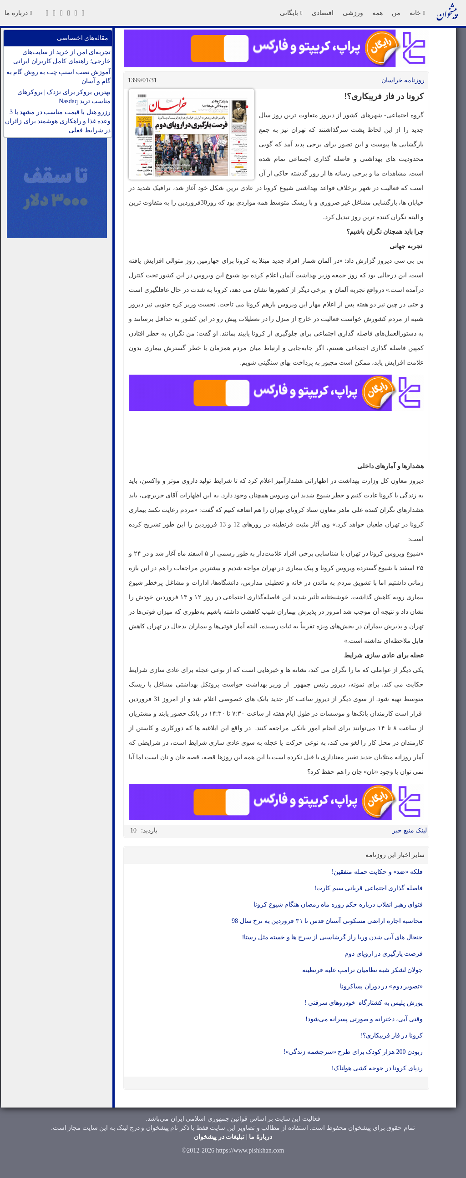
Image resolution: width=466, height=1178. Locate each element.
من (396, 12)
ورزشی (353, 12)
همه (377, 12)
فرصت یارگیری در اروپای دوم (383, 953)
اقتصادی (323, 12)
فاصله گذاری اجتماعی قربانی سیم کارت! (368, 888)
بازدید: (149, 830)
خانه (417, 12)
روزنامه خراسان (403, 80)
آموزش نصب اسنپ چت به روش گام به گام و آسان (58, 77)
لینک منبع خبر (409, 830)
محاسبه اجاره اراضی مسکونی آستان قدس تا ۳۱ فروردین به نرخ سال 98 (327, 920)
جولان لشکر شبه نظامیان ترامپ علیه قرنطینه (362, 970)
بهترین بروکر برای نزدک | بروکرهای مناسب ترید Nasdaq (64, 97)
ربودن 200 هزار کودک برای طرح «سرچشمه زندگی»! (353, 1051)
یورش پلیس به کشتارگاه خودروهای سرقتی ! (363, 1002)
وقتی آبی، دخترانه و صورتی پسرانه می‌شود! (364, 1019)
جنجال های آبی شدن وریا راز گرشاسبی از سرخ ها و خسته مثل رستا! (332, 937)
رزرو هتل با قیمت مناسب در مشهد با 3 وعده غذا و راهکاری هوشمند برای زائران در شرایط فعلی (58, 121)
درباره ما (18, 12)
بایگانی (291, 12)
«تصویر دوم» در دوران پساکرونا (381, 986)
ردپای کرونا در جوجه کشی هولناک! (377, 1068)
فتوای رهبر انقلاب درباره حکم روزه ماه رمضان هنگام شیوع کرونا (338, 904)
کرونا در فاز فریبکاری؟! (392, 1035)
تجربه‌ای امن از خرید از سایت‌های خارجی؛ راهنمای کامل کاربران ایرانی (62, 57)
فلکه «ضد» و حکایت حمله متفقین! (377, 871)
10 (133, 830)
